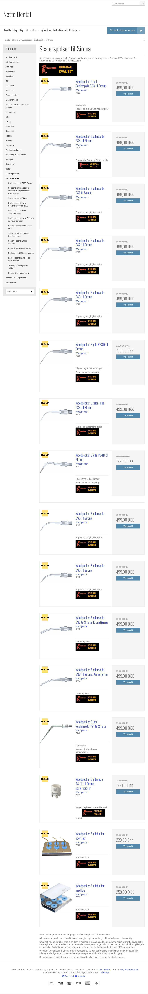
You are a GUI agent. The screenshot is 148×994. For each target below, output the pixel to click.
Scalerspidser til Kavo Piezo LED (20, 227)
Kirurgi (8, 122)
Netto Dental (17, 14)
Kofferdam (10, 126)
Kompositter (11, 131)
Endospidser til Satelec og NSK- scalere (19, 259)
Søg (142, 3)
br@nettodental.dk (129, 969)
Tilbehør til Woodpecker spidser (18, 266)
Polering (9, 140)
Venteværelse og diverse (16, 278)
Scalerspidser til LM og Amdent (17, 242)
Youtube (80, 976)
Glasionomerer (12, 100)
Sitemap (105, 972)
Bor (7, 81)
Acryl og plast (11, 57)
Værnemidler (11, 282)
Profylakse (10, 145)
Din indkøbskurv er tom (127, 30)
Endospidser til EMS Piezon (20, 248)
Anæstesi (9, 67)
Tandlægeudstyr (12, 174)
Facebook (68, 976)
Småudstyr (10, 164)
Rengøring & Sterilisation (16, 155)
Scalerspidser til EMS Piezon (20, 183)
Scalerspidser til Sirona (18, 198)
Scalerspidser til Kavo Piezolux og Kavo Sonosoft (21, 219)
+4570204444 (103, 969)
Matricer (9, 136)
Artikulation (10, 71)
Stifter (8, 169)
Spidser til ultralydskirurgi (18, 273)
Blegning (9, 76)
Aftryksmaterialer (13, 62)
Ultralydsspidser (12, 178)
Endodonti (10, 90)
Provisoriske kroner (14, 150)
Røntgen (9, 159)
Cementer (10, 86)
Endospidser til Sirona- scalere (21, 253)
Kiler (7, 117)
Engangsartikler (12, 95)
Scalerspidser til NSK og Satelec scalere (18, 234)
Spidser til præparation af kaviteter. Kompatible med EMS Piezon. (19, 191)
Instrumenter (11, 112)
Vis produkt (128, 94)
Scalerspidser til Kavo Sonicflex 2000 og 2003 (18, 204)
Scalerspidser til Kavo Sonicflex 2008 (17, 212)
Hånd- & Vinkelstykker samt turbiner (17, 106)
